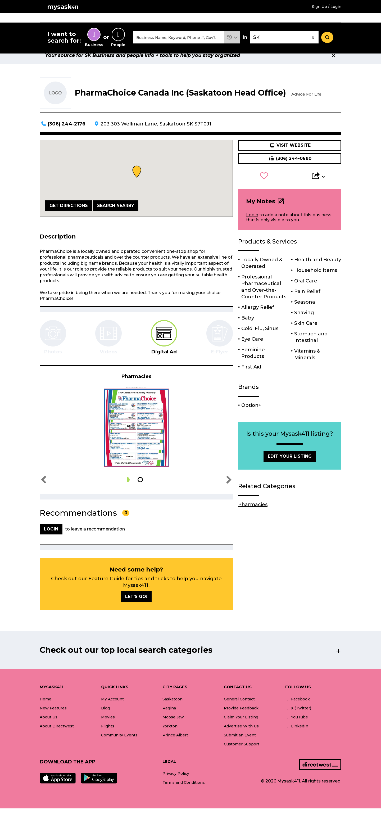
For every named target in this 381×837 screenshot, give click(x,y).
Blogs (242, 20)
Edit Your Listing (290, 468)
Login (252, 227)
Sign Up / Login (326, 6)
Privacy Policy (175, 786)
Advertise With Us (241, 738)
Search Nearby (115, 217)
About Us (48, 729)
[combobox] (178, 43)
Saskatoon (172, 711)
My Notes (260, 213)
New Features (53, 720)
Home (165, 20)
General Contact (239, 711)
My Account (112, 711)
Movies (191, 20)
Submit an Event (240, 747)
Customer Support (241, 756)
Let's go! (136, 608)
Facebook (297, 711)
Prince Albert (175, 747)
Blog (105, 720)
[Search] (327, 43)
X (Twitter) (298, 720)
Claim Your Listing (241, 729)
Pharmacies (252, 517)
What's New (323, 20)
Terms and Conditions (183, 795)
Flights (217, 20)
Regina (169, 720)
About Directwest (57, 738)
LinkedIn (296, 738)
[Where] (284, 43)
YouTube (296, 729)
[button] (232, 43)
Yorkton (170, 738)
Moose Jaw (173, 729)
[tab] (164, 349)
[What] (178, 43)
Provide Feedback (241, 720)
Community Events (279, 20)
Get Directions (68, 217)
